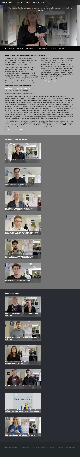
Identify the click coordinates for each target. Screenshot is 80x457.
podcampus (6, 2)
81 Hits (11, 48)
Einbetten (42, 48)
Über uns (35, 447)
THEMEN (18, 2)
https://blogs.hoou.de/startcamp (52, 81)
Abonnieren (30, 48)
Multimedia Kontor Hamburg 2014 (18, 447)
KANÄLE (27, 2)
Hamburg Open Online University (18, 88)
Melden (61, 48)
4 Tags (52, 48)
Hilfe (67, 447)
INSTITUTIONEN (38, 2)
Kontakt (72, 447)
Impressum (60, 447)
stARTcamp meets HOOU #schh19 (19, 130)
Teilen (20, 48)
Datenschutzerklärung (47, 447)
